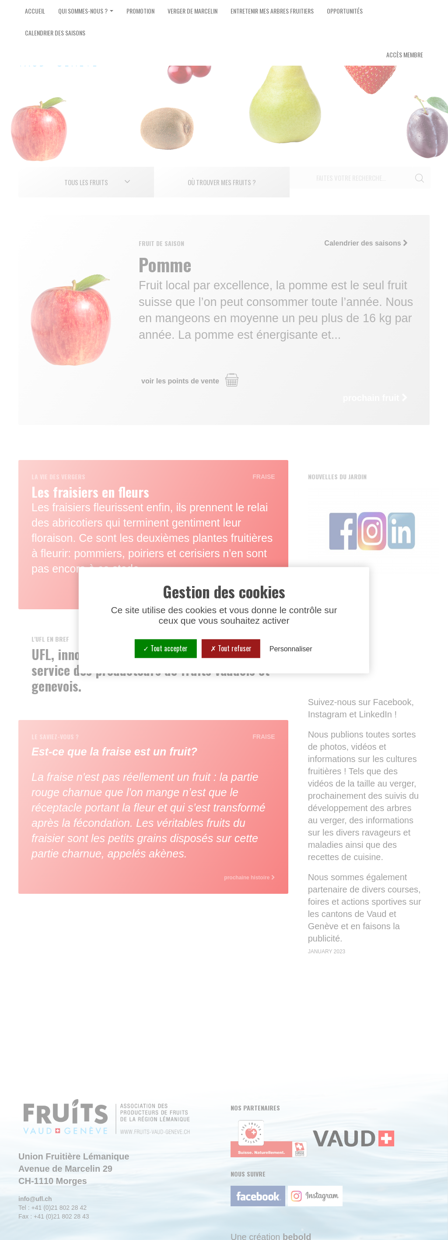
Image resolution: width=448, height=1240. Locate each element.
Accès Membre (404, 54)
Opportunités (345, 10)
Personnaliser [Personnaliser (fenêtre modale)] (291, 649)
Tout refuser (231, 648)
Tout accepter (165, 648)
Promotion (140, 10)
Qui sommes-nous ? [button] (85, 10)
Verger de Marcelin (192, 10)
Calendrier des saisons (55, 32)
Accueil (35, 10)
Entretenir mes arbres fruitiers (272, 10)
